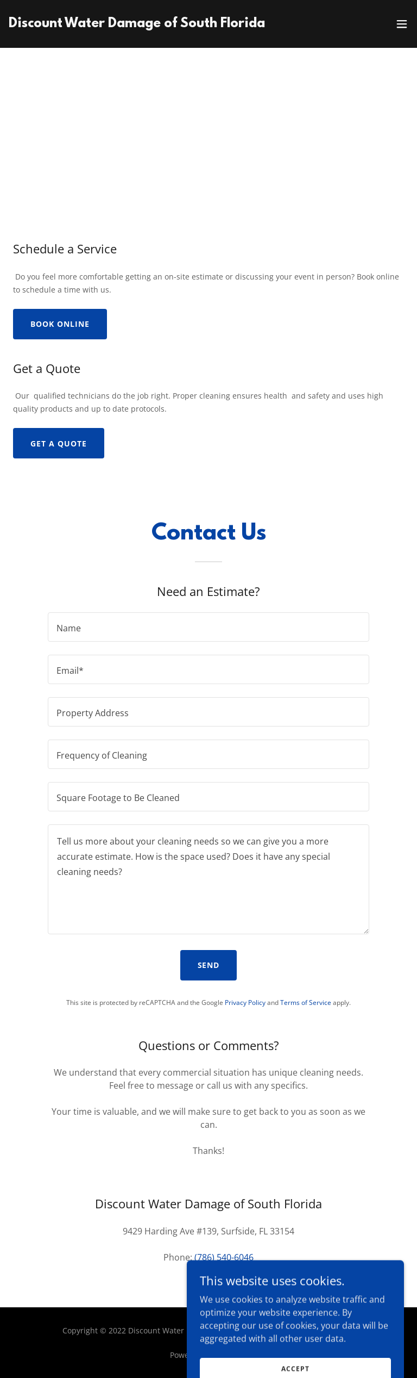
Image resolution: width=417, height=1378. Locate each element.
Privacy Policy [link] (245, 1002)
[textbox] (208, 627)
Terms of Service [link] (305, 1002)
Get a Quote (58, 443)
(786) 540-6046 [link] (224, 1257)
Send (209, 965)
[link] (147, 24)
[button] (402, 24)
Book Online (60, 324)
